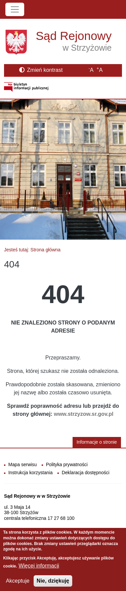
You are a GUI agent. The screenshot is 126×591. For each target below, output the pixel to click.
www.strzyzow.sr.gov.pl (83, 414)
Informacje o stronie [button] (97, 442)
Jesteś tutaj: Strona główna (32, 249)
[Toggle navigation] (14, 9)
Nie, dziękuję (53, 585)
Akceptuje (17, 585)
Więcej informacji (38, 570)
